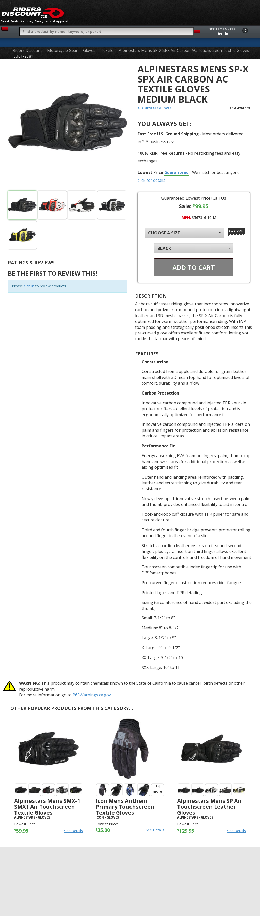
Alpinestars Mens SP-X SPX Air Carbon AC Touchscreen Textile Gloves (184, 50)
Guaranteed (176, 172)
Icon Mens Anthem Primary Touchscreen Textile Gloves (125, 806)
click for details (151, 180)
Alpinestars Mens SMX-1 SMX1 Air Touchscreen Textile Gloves (47, 806)
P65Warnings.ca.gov (92, 695)
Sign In (222, 33)
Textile (107, 50)
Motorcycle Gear (62, 50)
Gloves (89, 50)
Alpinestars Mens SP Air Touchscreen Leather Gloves (209, 806)
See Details (73, 830)
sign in (29, 286)
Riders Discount (27, 50)
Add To (193, 267)
